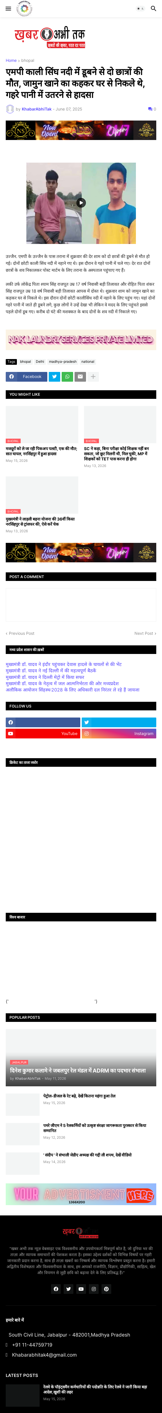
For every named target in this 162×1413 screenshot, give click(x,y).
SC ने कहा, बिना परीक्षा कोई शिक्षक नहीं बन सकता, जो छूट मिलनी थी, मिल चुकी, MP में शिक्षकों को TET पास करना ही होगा (116, 453)
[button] (8, 8)
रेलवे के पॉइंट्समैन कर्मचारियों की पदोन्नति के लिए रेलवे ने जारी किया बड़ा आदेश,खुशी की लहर (95, 1389)
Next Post (143, 633)
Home (11, 60)
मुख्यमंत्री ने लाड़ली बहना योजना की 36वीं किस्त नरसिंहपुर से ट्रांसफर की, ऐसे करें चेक (40, 522)
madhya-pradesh (63, 361)
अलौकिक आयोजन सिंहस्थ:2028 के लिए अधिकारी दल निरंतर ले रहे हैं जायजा (72, 690)
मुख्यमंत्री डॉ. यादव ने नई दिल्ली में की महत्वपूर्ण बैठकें (51, 670)
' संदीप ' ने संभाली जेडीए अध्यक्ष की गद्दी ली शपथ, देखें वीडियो (87, 1154)
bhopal (27, 60)
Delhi (40, 361)
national (87, 361)
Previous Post (21, 633)
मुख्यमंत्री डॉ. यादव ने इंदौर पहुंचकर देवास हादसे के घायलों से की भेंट (64, 664)
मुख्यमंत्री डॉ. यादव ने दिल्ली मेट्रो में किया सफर (45, 677)
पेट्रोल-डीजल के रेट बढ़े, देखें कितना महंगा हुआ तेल (79, 1095)
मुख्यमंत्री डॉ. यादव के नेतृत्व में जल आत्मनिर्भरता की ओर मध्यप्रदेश (62, 683)
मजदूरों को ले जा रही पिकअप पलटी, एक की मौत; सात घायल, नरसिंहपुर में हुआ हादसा (41, 451)
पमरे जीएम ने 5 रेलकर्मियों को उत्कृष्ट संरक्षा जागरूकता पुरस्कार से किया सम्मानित (94, 1128)
